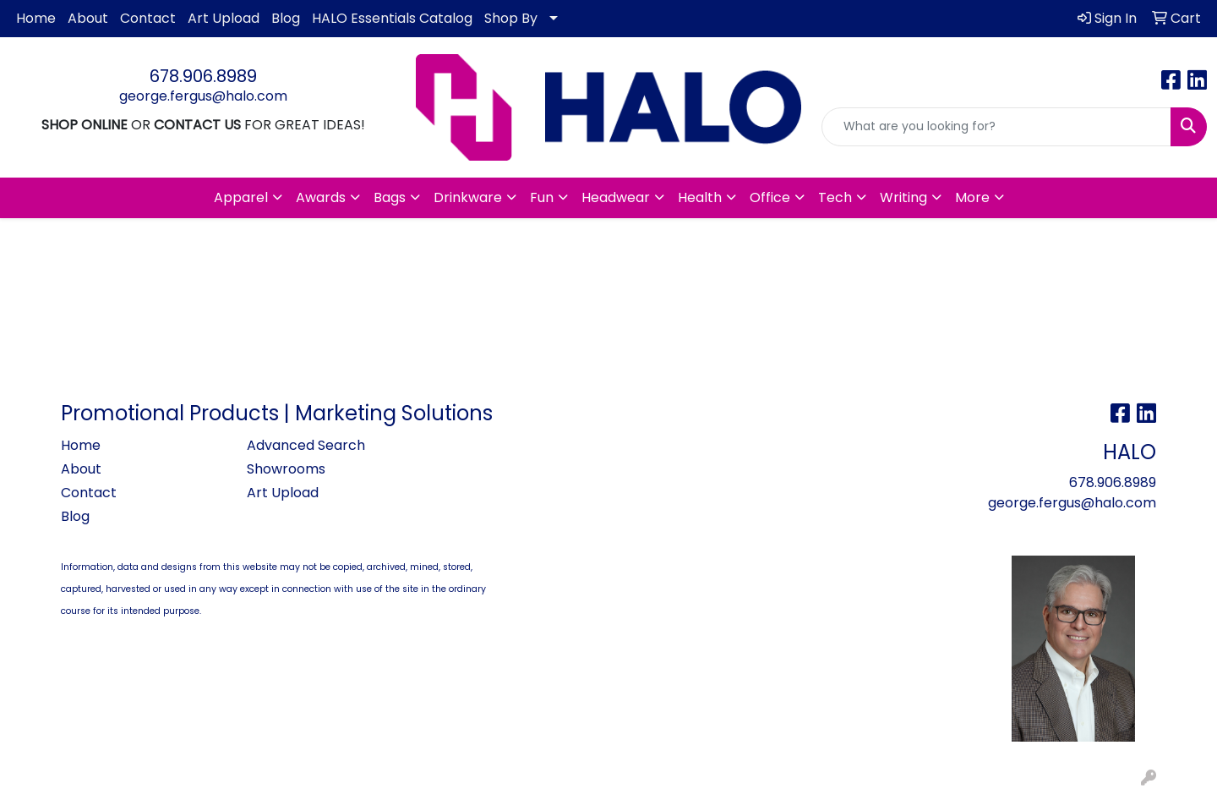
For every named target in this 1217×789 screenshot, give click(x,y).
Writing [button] (903, 197)
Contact (148, 18)
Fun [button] (542, 197)
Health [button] (700, 197)
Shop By (511, 18)
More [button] (972, 197)
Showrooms (286, 469)
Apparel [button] (241, 197)
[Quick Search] (996, 126)
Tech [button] (835, 197)
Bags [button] (390, 197)
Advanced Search (306, 445)
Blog (285, 18)
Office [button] (770, 197)
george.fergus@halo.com (203, 96)
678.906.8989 (203, 76)
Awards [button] (321, 197)
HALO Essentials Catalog (392, 18)
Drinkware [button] (468, 197)
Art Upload (223, 18)
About (88, 18)
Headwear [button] (615, 197)
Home (36, 18)
